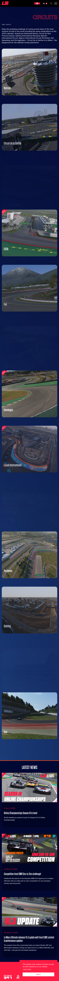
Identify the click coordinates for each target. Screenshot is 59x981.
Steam (37, 3)
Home (3, 24)
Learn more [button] (27, 969)
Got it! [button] (38, 974)
